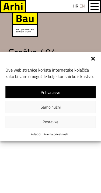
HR (75, 6)
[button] (93, 58)
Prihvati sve (50, 92)
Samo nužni (51, 107)
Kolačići (35, 134)
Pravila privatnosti (55, 134)
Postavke (50, 122)
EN (82, 6)
